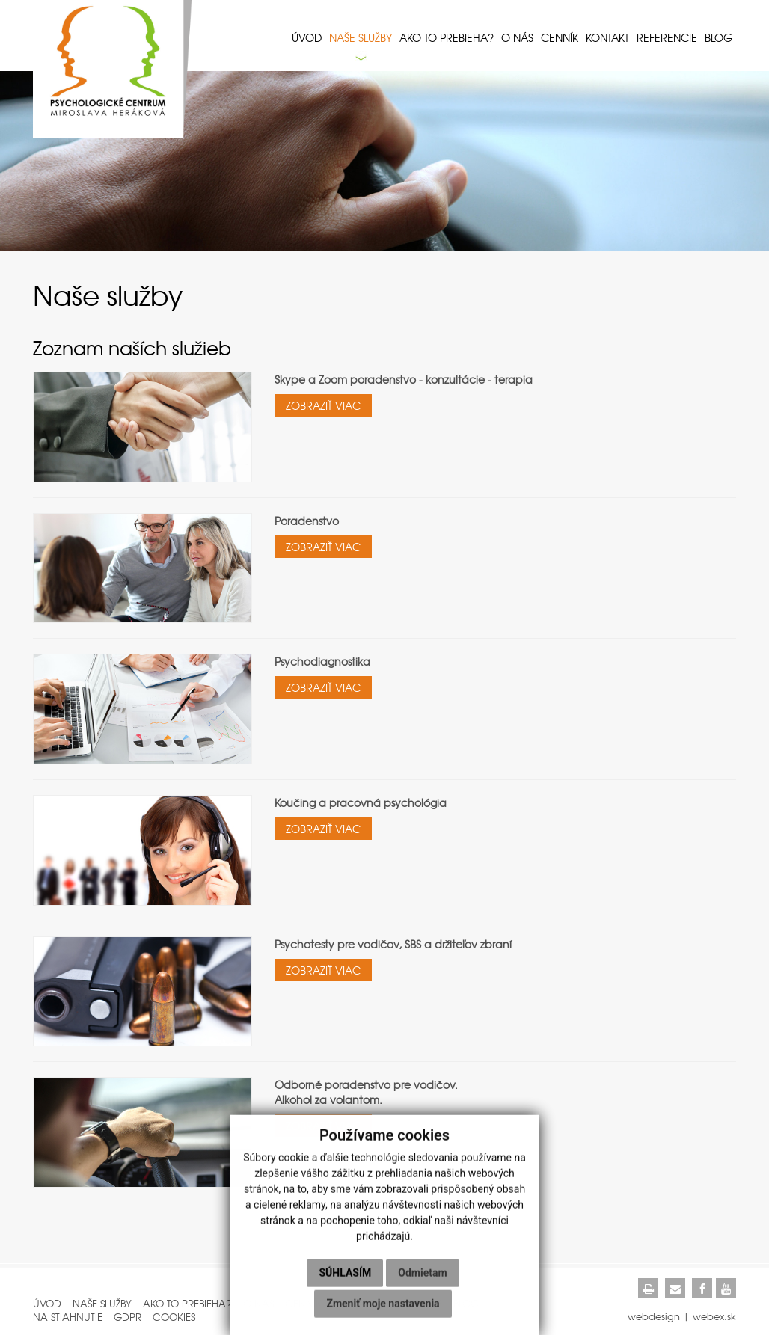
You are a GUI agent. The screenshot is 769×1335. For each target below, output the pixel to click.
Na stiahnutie (67, 1317)
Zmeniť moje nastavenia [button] (382, 1309)
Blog (718, 37)
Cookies (174, 1317)
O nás (517, 37)
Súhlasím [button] (345, 1278)
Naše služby (360, 37)
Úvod (307, 37)
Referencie (667, 37)
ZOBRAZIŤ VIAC (323, 405)
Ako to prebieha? (446, 37)
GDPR (127, 1317)
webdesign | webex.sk (682, 1316)
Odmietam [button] (422, 1278)
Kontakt (607, 37)
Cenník (559, 37)
